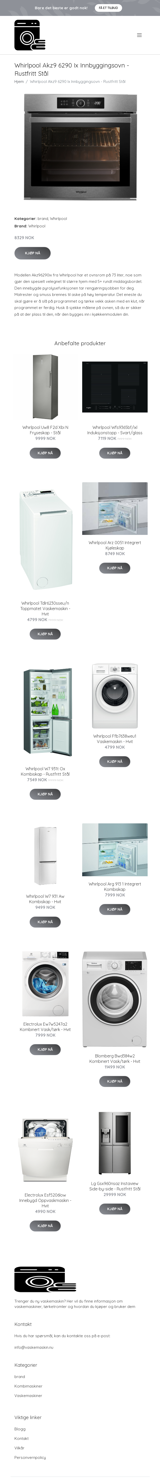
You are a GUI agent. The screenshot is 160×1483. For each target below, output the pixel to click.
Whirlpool (58, 218)
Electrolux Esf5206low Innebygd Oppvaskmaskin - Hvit (45, 1200)
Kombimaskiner (28, 1386)
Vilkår (19, 1448)
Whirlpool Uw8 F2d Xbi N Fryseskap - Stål (45, 430)
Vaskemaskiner (28, 1395)
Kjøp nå (32, 253)
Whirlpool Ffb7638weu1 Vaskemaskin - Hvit (114, 739)
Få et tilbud (108, 8)
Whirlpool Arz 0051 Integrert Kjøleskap (115, 545)
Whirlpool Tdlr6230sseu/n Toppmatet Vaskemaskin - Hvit (45, 609)
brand (43, 218)
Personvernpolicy (30, 1457)
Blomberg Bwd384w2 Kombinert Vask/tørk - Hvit (114, 1058)
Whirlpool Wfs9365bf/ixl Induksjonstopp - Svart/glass (114, 430)
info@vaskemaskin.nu (33, 1347)
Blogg (20, 1429)
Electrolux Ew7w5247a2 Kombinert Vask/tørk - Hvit (45, 1027)
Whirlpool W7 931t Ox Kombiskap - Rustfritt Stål (45, 771)
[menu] (140, 35)
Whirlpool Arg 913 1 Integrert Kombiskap (115, 886)
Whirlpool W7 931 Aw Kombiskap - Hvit (45, 899)
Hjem (19, 81)
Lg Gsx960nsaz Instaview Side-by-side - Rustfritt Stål (114, 1186)
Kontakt (21, 1438)
